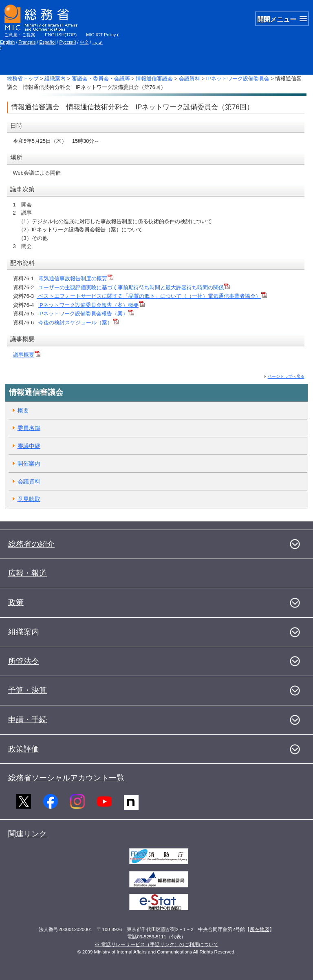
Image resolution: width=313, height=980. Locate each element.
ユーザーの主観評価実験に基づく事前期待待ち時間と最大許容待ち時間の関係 (134, 287)
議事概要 (26, 355)
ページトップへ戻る (286, 376)
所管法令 (23, 661)
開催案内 (29, 463)
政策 (16, 602)
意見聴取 (29, 499)
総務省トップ (23, 78)
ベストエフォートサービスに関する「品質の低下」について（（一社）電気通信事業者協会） (152, 296)
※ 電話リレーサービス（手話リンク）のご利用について (156, 944)
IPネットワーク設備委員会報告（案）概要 (91, 305)
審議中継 (29, 446)
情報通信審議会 (154, 78)
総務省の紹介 (31, 544)
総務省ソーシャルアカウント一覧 (66, 778)
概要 (23, 410)
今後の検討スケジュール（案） (78, 322)
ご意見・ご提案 (19, 34)
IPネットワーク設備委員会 (238, 78)
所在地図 (259, 929)
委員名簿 (29, 428)
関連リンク (27, 833)
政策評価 (23, 749)
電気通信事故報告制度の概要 (75, 278)
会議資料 (189, 78)
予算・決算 (27, 690)
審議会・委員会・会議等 (101, 78)
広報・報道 (27, 573)
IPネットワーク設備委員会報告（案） (86, 313)
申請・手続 (27, 719)
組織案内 (55, 78)
